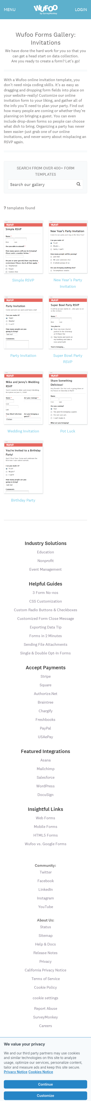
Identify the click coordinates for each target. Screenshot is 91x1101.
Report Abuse (45, 1008)
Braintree (45, 702)
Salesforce (46, 777)
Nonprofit (45, 560)
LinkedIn (45, 889)
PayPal (45, 728)
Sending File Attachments (45, 644)
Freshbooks (45, 719)
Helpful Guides (45, 583)
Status (45, 926)
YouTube (45, 906)
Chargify (46, 710)
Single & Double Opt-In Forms (45, 653)
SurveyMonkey (45, 1017)
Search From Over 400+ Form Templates (45, 171)
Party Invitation (23, 355)
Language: (45, 1039)
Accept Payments (46, 667)
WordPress (45, 786)
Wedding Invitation (23, 431)
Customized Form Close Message (45, 618)
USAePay (45, 736)
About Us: (45, 920)
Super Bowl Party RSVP (67, 358)
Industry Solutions (46, 543)
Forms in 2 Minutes (45, 635)
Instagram (45, 898)
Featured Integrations (45, 751)
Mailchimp (46, 768)
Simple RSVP (23, 280)
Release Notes (45, 952)
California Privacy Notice (45, 970)
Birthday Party (23, 500)
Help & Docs (45, 944)
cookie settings (45, 997)
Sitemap (46, 935)
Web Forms (45, 817)
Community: (45, 865)
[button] (78, 184)
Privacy (45, 961)
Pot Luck (67, 431)
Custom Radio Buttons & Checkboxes (45, 609)
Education (45, 552)
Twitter (46, 872)
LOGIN (81, 9)
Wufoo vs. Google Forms (46, 843)
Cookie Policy (45, 987)
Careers (45, 1025)
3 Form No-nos (45, 592)
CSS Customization (45, 601)
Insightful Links (45, 809)
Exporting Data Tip (45, 627)
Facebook (45, 880)
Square (45, 685)
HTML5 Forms (45, 835)
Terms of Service (45, 978)
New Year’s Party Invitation (68, 283)
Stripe (46, 676)
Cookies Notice (40, 1078)
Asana (45, 760)
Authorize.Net (45, 693)
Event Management (45, 569)
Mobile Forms (45, 826)
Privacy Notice (15, 1078)
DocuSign (45, 794)
